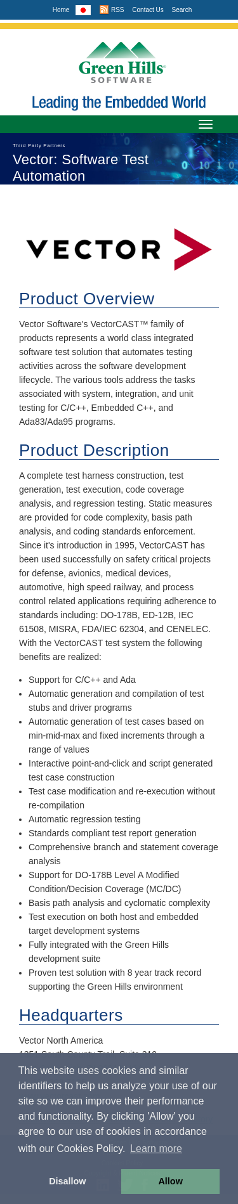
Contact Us (147, 9)
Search (182, 9)
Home (61, 9)
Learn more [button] (156, 1148)
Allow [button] (170, 1181)
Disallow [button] (67, 1181)
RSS (111, 9)
